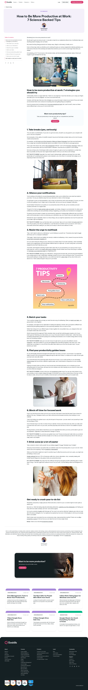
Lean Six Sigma (24, 664)
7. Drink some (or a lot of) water (12, 56)
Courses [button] (15, 2)
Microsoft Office (24, 668)
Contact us (71, 659)
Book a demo (65, 2)
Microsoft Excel (24, 667)
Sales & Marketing (24, 673)
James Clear (64, 257)
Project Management (25, 671)
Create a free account (77, 2)
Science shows (30, 361)
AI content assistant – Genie (42, 659)
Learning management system (43, 653)
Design (22, 659)
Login (59, 2)
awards (12, 656)
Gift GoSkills (7, 660)
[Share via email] (13, 63)
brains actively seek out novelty (46, 209)
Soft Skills (23, 674)
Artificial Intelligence (25, 653)
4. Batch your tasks (10, 49)
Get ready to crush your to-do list (13, 58)
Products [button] (21, 2)
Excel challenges (72, 654)
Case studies (55, 653)
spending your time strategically (67, 507)
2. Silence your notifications (12, 45)
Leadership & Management (26, 662)
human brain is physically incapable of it (36, 239)
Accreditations (7, 656)
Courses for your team (41, 651)
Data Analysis (23, 657)
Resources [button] (27, 2)
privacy (9, 659)
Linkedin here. (68, 535)
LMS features (39, 654)
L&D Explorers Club (73, 651)
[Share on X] (8, 63)
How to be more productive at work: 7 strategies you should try (14, 40)
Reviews (6, 657)
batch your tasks (75, 320)
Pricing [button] (33, 2)
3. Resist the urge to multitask (12, 47)
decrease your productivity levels (37, 251)
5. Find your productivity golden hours (14, 52)
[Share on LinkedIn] (11, 63)
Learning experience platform (43, 656)
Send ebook (55, 121)
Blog (54, 651)
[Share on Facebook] (6, 63)
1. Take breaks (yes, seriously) (12, 43)
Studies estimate (31, 456)
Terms (6, 659)
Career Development (25, 654)
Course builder (40, 657)
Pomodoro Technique (71, 145)
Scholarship (71, 653)
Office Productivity (24, 670)
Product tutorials (56, 656)
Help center (71, 662)
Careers (6, 653)
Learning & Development (25, 665)
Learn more (22, 567)
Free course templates (57, 654)
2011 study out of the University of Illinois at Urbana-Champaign (51, 141)
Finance (22, 660)
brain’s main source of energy (49, 249)
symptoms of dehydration (51, 449)
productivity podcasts (47, 521)
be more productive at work (55, 104)
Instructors (7, 654)
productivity (55, 371)
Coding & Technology (25, 656)
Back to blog (8, 7)
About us (6, 651)
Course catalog (24, 651)
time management (50, 145)
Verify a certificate (72, 663)
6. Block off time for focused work (13, 54)
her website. (56, 535)
